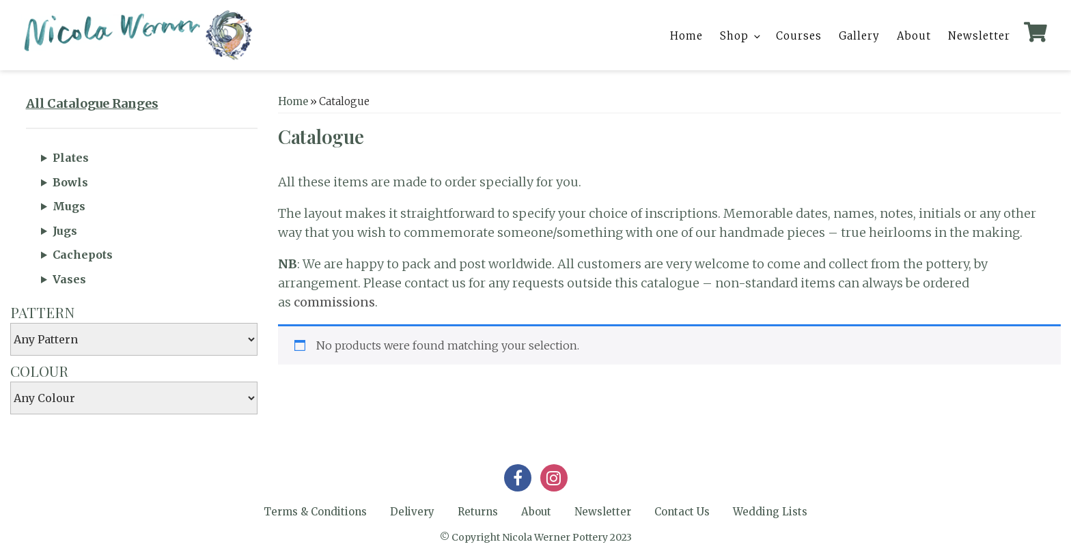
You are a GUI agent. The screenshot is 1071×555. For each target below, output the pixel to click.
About (914, 35)
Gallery (859, 35)
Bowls (70, 182)
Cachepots (83, 254)
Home (686, 35)
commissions (334, 302)
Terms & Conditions (315, 511)
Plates (71, 158)
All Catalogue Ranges (92, 103)
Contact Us (682, 511)
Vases (69, 279)
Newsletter (979, 35)
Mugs (69, 206)
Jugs (65, 231)
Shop (741, 35)
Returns (478, 511)
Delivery (412, 511)
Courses (799, 35)
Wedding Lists (770, 511)
